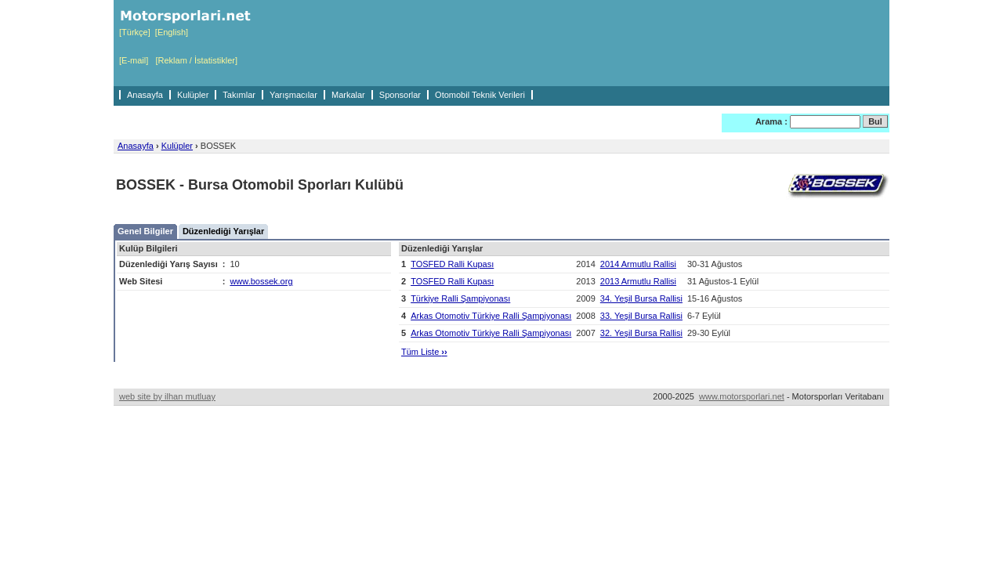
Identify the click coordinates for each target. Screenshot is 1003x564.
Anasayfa (145, 94)
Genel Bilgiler (145, 231)
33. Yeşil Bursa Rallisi (641, 315)
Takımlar (239, 94)
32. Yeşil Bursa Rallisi (641, 333)
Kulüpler (192, 94)
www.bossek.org (261, 281)
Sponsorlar (400, 94)
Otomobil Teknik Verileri (480, 94)
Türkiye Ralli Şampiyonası (460, 298)
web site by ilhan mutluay (167, 396)
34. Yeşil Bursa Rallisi (641, 298)
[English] (171, 32)
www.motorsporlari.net (741, 396)
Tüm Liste (424, 351)
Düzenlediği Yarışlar (223, 231)
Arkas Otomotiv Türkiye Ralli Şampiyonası (491, 315)
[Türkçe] (134, 32)
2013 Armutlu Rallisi (638, 281)
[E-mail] (133, 60)
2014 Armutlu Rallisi (638, 264)
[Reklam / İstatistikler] (196, 60)
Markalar (348, 94)
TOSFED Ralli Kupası (452, 264)
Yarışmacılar (293, 94)
